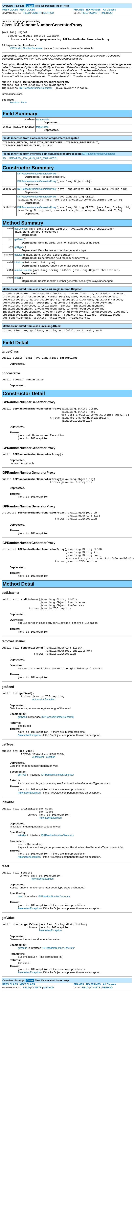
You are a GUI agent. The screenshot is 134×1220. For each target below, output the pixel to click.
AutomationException (43, 740)
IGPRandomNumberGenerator (26, 48)
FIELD (26, 13)
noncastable (42, 122)
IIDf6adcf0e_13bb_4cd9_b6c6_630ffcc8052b (33, 162)
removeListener (22, 282)
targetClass (42, 129)
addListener (20, 237)
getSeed (18, 249)
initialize (18, 274)
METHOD (48, 13)
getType (18, 258)
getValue (19, 266)
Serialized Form (18, 105)
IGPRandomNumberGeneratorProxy (36, 178)
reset (17, 291)
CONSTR (36, 13)
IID (4, 162)
